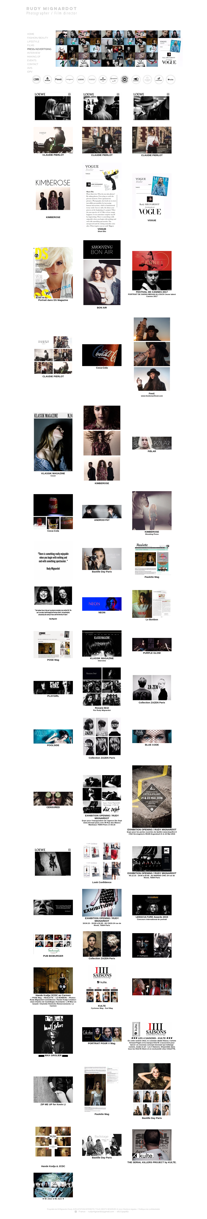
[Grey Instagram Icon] (75, 1211)
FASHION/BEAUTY (37, 37)
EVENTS (31, 60)
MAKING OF (33, 56)
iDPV (29, 71)
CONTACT (32, 64)
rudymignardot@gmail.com (101, 1211)
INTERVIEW (33, 52)
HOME (30, 34)
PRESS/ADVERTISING (39, 49)
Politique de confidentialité (149, 1209)
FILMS (30, 45)
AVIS (29, 68)
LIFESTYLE (33, 41)
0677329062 (123, 1211)
